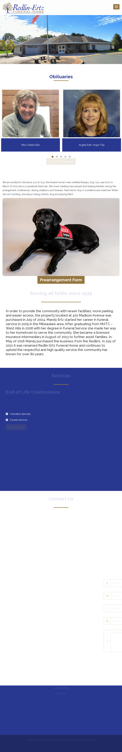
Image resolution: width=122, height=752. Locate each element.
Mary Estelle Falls (30, 145)
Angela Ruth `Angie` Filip (92, 145)
